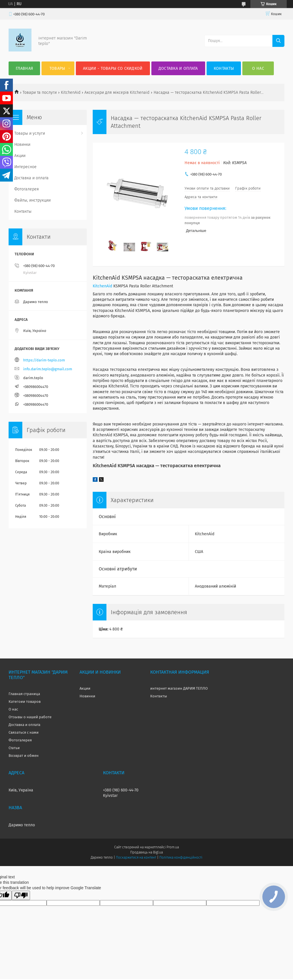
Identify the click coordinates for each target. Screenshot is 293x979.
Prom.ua (173, 847)
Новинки (22, 144)
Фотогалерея (26, 189)
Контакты (224, 68)
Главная (24, 68)
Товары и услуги (29, 133)
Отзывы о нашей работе (30, 717)
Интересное (25, 166)
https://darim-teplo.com (44, 360)
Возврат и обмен (24, 755)
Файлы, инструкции (32, 200)
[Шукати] (278, 41)
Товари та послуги (40, 92)
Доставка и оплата (178, 68)
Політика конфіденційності (180, 857)
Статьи (14, 748)
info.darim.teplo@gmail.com (47, 369)
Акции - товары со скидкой (113, 68)
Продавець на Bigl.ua (146, 852)
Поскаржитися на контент (136, 857)
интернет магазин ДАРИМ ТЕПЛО (179, 688)
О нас (258, 68)
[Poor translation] (21, 895)
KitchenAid (70, 92)
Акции (19, 155)
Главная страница (24, 694)
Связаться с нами (24, 732)
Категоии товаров (25, 701)
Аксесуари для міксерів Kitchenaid (116, 92)
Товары (57, 68)
